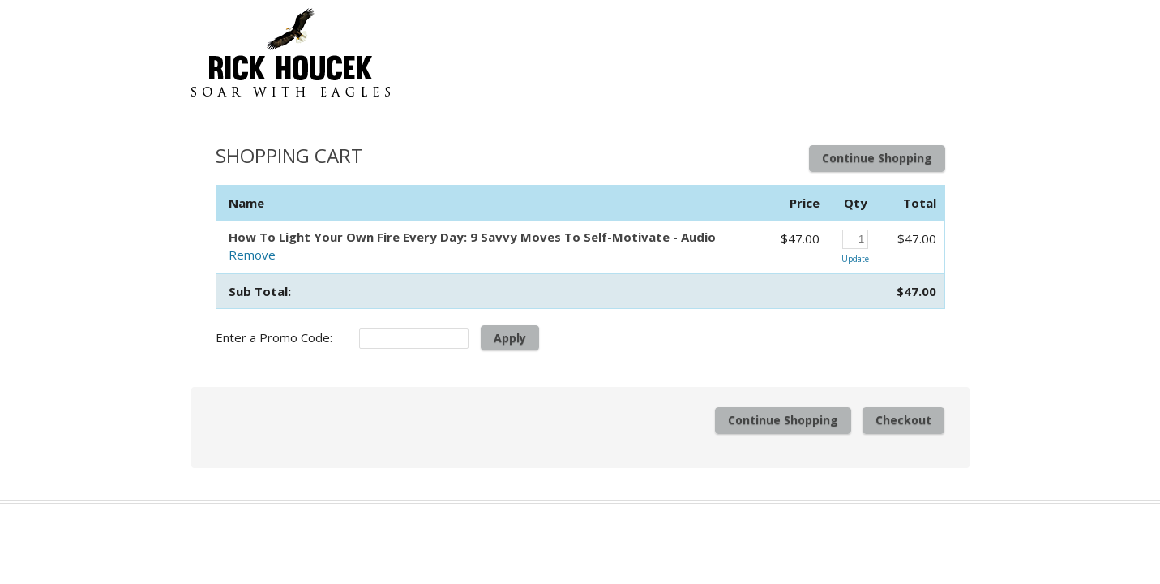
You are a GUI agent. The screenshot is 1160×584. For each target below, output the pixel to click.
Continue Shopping (877, 157)
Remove (252, 255)
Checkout (903, 419)
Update (855, 258)
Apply (510, 338)
